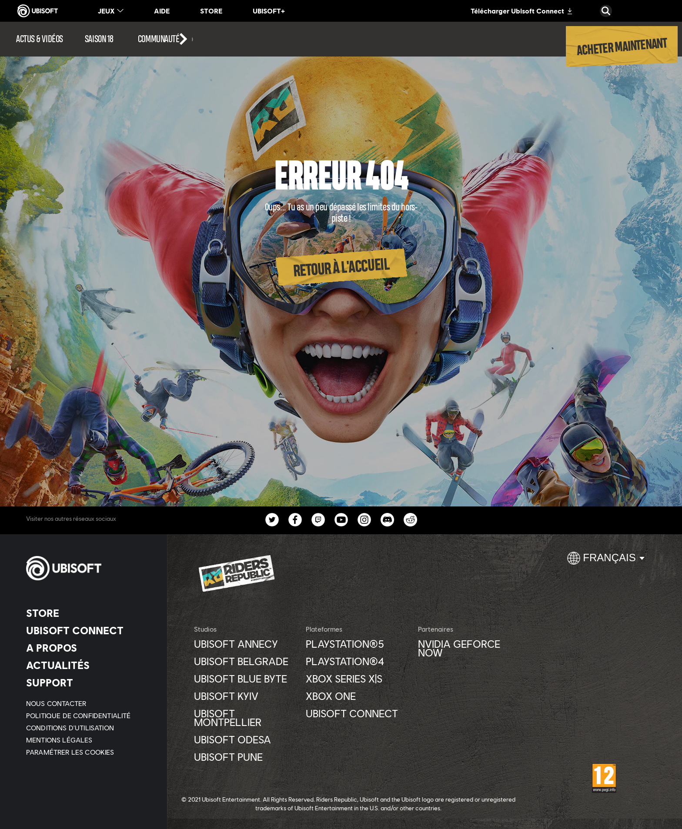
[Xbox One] (357, 696)
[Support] (89, 682)
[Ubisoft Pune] (245, 756)
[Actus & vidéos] (39, 39)
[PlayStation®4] (357, 661)
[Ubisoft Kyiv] (245, 696)
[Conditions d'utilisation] (89, 727)
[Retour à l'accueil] (341, 267)
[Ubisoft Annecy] (245, 643)
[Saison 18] (99, 39)
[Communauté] (165, 39)
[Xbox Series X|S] (357, 678)
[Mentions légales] (89, 740)
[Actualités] (89, 665)
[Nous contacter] (89, 703)
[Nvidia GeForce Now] (469, 648)
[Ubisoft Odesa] (245, 739)
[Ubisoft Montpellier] (245, 717)
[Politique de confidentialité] (89, 715)
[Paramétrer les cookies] (70, 752)
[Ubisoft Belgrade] (245, 661)
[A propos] (89, 647)
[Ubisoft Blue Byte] (245, 678)
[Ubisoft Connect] (89, 630)
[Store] (89, 613)
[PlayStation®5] (357, 643)
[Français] (606, 562)
